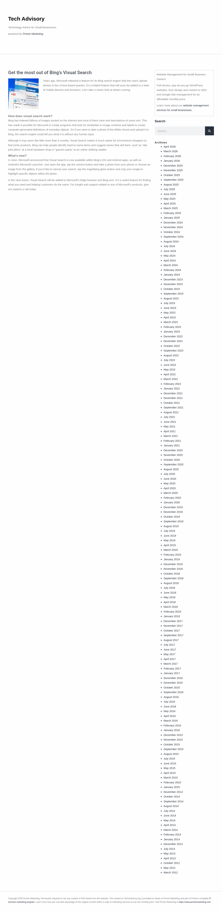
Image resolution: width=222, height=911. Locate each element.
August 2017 (171, 640)
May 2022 (169, 369)
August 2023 (171, 298)
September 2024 (174, 236)
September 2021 (174, 407)
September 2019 (174, 521)
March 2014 (171, 829)
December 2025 (173, 165)
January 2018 (172, 616)
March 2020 (171, 492)
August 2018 (171, 583)
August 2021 (171, 412)
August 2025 (171, 184)
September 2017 (174, 635)
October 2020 (172, 459)
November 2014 (173, 791)
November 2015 (173, 739)
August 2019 (171, 526)
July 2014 (169, 810)
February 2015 (172, 782)
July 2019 (169, 530)
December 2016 (173, 677)
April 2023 (170, 317)
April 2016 (170, 715)
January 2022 (172, 388)
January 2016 (172, 730)
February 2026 (172, 156)
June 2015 (170, 763)
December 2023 (173, 279)
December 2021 (173, 393)
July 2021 (169, 416)
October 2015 (172, 744)
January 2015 (172, 787)
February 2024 (172, 269)
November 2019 (173, 511)
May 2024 (169, 255)
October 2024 (172, 231)
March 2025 (171, 208)
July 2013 (169, 848)
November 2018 (173, 568)
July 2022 (169, 359)
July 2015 (169, 758)
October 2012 (172, 862)
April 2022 (170, 374)
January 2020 (172, 502)
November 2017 (173, 625)
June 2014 (170, 815)
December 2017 (173, 621)
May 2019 (169, 540)
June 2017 (170, 649)
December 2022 (173, 336)
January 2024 (172, 274)
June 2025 (170, 194)
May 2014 (169, 820)
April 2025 (170, 203)
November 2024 (173, 227)
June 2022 (170, 364)
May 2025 (169, 198)
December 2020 (173, 450)
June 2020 (170, 478)
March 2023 (171, 322)
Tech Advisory (26, 19)
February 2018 (172, 611)
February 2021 (172, 440)
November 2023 (173, 284)
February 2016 (172, 725)
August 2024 (171, 241)
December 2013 (173, 843)
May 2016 (169, 711)
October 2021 (172, 402)
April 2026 (170, 146)
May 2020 (169, 483)
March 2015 (171, 777)
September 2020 (174, 464)
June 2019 (170, 535)
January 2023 (172, 331)
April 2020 (170, 488)
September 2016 (174, 692)
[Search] (209, 130)
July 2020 (169, 473)
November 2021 (173, 397)
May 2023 (169, 312)
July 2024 (169, 246)
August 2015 (171, 753)
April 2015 (170, 772)
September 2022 (174, 350)
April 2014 (170, 824)
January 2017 (172, 673)
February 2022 (172, 383)
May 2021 (169, 426)
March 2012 (171, 872)
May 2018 (169, 597)
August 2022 (171, 355)
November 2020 (173, 454)
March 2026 (171, 151)
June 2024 (170, 250)
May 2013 (169, 853)
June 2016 (170, 706)
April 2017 (170, 659)
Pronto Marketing (33, 33)
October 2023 (172, 288)
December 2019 (173, 507)
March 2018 (171, 606)
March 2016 (171, 720)
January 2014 (172, 839)
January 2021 (172, 445)
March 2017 (171, 663)
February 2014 (172, 834)
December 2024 (173, 222)
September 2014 (174, 801)
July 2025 (169, 189)
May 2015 (169, 768)
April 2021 (170, 431)
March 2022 (171, 378)
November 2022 (173, 341)
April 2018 (170, 602)
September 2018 (174, 578)
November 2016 (173, 682)
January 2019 (172, 559)
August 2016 (171, 696)
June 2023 (170, 307)
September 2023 (174, 293)
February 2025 (172, 213)
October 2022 (172, 345)
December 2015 (173, 734)
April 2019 (170, 545)
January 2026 (172, 160)
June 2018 (170, 592)
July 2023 (169, 303)
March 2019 (171, 549)
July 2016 (169, 701)
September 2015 (174, 749)
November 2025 (173, 170)
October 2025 (172, 175)
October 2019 (172, 516)
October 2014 (172, 796)
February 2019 (172, 554)
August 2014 (171, 806)
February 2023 (172, 326)
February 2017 (172, 668)
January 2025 (172, 217)
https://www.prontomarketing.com (195, 902)
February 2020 (172, 497)
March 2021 (171, 435)
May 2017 (169, 654)
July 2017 (169, 644)
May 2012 (169, 867)
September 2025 (174, 179)
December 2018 (173, 564)
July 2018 (169, 587)
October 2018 (172, 573)
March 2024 (171, 265)
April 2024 (170, 260)
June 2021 (170, 421)
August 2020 (171, 469)
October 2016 (172, 687)
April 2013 (170, 858)
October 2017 (172, 630)
